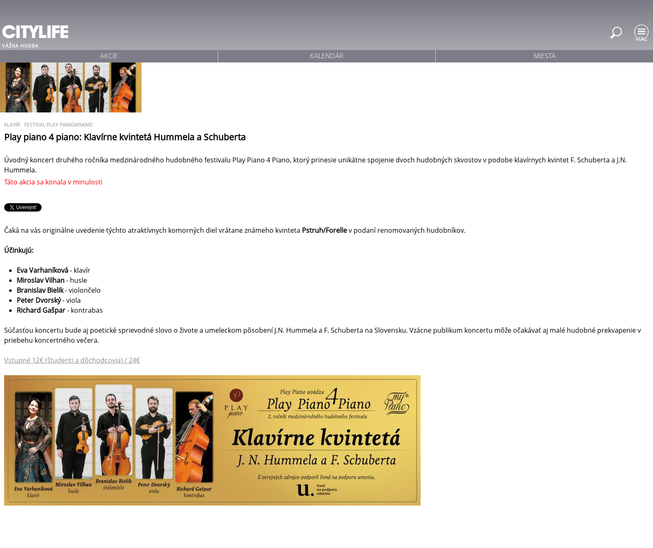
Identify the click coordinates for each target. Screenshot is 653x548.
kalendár (327, 55)
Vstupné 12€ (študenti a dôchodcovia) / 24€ (72, 360)
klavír (12, 125)
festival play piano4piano (58, 125)
